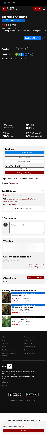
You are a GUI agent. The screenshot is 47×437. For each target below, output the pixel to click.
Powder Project (29, 350)
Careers (5, 385)
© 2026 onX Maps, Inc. (18, 400)
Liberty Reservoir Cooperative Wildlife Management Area (25, 31)
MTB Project (28, 340)
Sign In (37, 9)
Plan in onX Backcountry (24, 152)
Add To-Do (19, 59)
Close (23, 431)
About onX (5, 382)
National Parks (29, 353)
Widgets (5, 343)
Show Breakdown (23, 208)
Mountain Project (29, 337)
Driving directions (24, 158)
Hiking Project (28, 343)
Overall (13, 205)
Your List (28, 59)
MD (9, 28)
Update (36, 264)
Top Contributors (7, 350)
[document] (23, 427)
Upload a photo (24, 169)
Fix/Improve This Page (24, 173)
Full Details (41, 191)
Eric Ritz (15, 183)
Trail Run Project (29, 347)
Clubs (4, 347)
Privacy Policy (21, 426)
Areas (4, 28)
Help (3, 340)
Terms (28, 400)
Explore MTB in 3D (32, 38)
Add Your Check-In (35, 277)
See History (33, 267)
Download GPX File (24, 162)
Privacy (34, 400)
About (4, 337)
